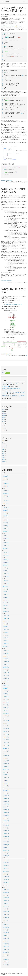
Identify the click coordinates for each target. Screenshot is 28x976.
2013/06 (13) (6, 667)
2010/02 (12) (6, 783)
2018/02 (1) (5, 545)
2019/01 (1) (5, 538)
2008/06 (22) (6, 841)
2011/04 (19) (6, 742)
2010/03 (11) (6, 780)
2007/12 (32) (6, 860)
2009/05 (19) (6, 809)
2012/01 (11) (6, 716)
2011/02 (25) (6, 748)
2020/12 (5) (5, 520)
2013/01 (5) (5, 681)
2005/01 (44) (6, 955)
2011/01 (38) (6, 751)
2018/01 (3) (5, 548)
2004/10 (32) (6, 964)
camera (4, 415)
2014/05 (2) (5, 635)
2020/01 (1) (5, 531)
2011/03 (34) (6, 745)
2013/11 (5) (5, 653)
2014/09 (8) (5, 623)
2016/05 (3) (5, 565)
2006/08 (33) (6, 900)
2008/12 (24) (6, 825)
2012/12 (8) (5, 685)
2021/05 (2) (5, 513)
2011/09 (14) (6, 728)
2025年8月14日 (5, 386)
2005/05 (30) (6, 943)
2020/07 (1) (5, 522)
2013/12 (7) (5, 650)
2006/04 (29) (6, 911)
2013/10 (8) (5, 656)
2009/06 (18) (6, 806)
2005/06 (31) (6, 941)
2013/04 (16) (6, 672)
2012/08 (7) (5, 696)
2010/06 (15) (6, 772)
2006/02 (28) (6, 917)
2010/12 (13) (6, 755)
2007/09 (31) (6, 868)
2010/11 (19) (6, 758)
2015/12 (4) (5, 580)
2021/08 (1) (5, 510)
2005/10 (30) (6, 929)
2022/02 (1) (5, 500)
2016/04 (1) (5, 568)
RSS (3, 372)
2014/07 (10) (6, 629)
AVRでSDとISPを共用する (13, 290)
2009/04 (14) (6, 812)
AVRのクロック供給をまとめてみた (13, 190)
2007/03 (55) (6, 885)
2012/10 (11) (6, 691)
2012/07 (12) (6, 699)
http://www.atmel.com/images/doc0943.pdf (13, 304)
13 (2, 48)
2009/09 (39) (6, 798)
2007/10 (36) (6, 865)
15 (2, 51)
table (3, 417)
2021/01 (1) (5, 515)
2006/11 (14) (6, 892)
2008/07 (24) (6, 839)
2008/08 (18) (6, 836)
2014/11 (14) (6, 618)
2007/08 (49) (6, 871)
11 (2, 46)
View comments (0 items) (6, 180)
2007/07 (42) (6, 874)
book (3, 421)
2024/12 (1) (5, 483)
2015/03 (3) (5, 605)
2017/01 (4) (5, 555)
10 (2, 45)
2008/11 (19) (6, 827)
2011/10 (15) (6, 725)
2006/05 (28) (6, 908)
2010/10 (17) (6, 760)
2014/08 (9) (5, 626)
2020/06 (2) (5, 525)
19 (2, 56)
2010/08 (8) (5, 766)
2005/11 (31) (6, 927)
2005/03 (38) (6, 949)
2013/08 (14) (6, 661)
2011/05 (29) (6, 739)
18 (2, 55)
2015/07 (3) (5, 594)
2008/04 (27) (6, 847)
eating (3, 428)
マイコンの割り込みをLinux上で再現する (13, 9)
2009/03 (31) (6, 815)
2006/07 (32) (6, 903)
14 (2, 50)
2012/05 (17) (6, 704)
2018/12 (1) (5, 542)
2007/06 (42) (6, 876)
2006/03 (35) (6, 914)
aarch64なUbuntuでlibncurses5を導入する (11, 388)
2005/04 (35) (6, 946)
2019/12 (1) (5, 535)
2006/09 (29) (6, 897)
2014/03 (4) (5, 640)
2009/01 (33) (6, 820)
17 (2, 54)
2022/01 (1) (5, 503)
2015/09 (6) (5, 589)
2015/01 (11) (6, 611)
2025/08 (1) (5, 479)
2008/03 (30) (6, 850)
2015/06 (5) (5, 597)
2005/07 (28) (6, 938)
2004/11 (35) (6, 962)
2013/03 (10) (6, 675)
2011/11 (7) (5, 723)
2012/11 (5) (5, 688)
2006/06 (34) (6, 906)
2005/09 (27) (6, 932)
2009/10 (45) (6, 795)
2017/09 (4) (5, 552)
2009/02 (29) (6, 818)
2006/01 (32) (6, 920)
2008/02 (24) (6, 853)
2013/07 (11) (6, 664)
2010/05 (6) (5, 774)
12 (2, 47)
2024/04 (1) (5, 486)
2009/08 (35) (6, 801)
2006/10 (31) (6, 895)
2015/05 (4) (5, 600)
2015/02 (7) (5, 608)
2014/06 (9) (5, 632)
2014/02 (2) (5, 643)
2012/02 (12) (6, 713)
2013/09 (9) (5, 658)
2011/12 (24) (6, 720)
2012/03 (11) (6, 710)
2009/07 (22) (6, 804)
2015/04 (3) (5, 602)
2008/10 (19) (6, 830)
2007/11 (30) (6, 862)
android (4, 413)
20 (2, 58)
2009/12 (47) (6, 790)
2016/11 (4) (5, 559)
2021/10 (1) (5, 507)
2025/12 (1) (5, 476)
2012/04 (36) (6, 707)
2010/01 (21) (6, 785)
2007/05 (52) (6, 879)
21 (2, 59)
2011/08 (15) (6, 731)
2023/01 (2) (5, 496)
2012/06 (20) (6, 702)
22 (2, 60)
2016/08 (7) (5, 562)
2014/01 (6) (5, 646)
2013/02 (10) (6, 678)
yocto (3, 423)
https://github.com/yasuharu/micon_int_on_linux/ (11, 25)
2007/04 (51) (6, 882)
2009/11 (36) (6, 793)
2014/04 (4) (5, 637)
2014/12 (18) (6, 615)
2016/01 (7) (5, 576)
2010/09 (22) (6, 763)
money (3, 430)
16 (2, 52)
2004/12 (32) (6, 959)
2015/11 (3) (5, 583)
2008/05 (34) (6, 844)
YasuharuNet (5, 1)
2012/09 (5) (5, 693)
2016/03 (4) (5, 570)
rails (3, 419)
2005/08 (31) (6, 935)
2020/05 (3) (5, 528)
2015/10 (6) (5, 586)
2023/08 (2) (5, 493)
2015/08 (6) (5, 591)
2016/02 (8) (5, 573)
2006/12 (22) (6, 889)
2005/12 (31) (6, 924)
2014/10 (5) (5, 621)
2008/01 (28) (6, 855)
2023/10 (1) (5, 490)
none (3, 409)
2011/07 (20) (6, 734)
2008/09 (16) (6, 833)
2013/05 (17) (6, 670)
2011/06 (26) (6, 737)
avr (26, 181)
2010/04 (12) (6, 777)
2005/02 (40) (6, 952)
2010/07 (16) (6, 769)
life (3, 411)
